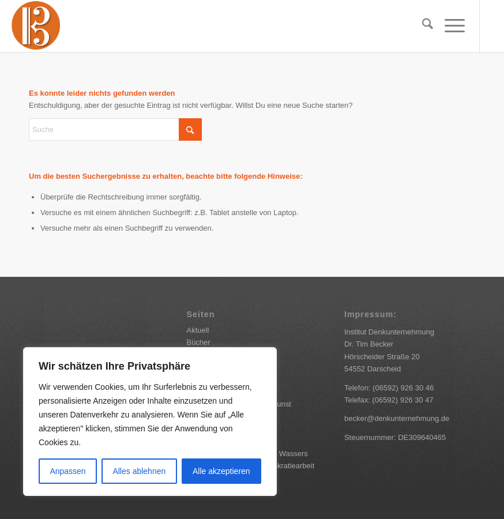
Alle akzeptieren (221, 471)
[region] (150, 421)
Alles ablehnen (139, 471)
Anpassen (67, 471)
